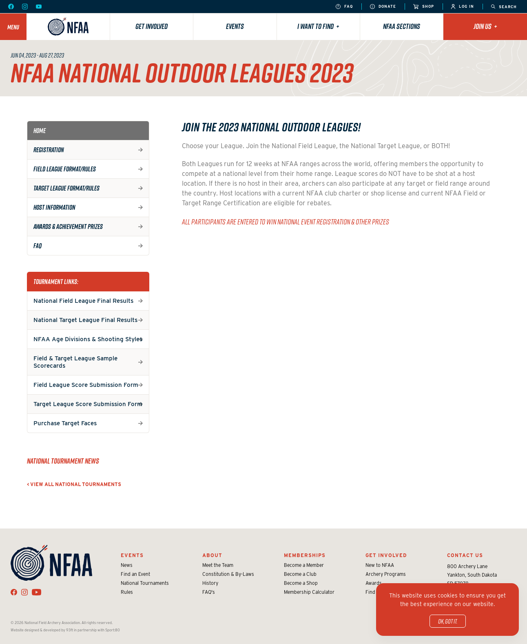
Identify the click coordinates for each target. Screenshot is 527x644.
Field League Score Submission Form (85, 385)
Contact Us (465, 555)
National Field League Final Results (83, 300)
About (212, 555)
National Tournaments (145, 583)
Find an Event (135, 574)
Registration (48, 149)
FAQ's (208, 592)
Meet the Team (217, 565)
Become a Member (304, 565)
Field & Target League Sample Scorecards (75, 362)
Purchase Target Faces (65, 423)
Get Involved (151, 26)
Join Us (485, 26)
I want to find (318, 26)
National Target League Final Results (85, 320)
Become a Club (300, 574)
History (210, 583)
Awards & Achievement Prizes (68, 226)
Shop (423, 6)
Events (235, 26)
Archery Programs (385, 574)
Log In (462, 6)
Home (39, 130)
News (127, 565)
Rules (127, 592)
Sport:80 (112, 630)
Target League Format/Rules (66, 188)
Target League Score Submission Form (87, 404)
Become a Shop (301, 583)
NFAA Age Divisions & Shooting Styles (87, 339)
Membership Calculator (309, 592)
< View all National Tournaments (74, 484)
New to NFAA (379, 565)
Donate (383, 6)
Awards (373, 583)
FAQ (344, 6)
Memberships (305, 555)
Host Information (54, 207)
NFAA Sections (401, 26)
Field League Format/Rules (64, 168)
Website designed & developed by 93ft (42, 630)
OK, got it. (447, 621)
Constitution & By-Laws (228, 574)
